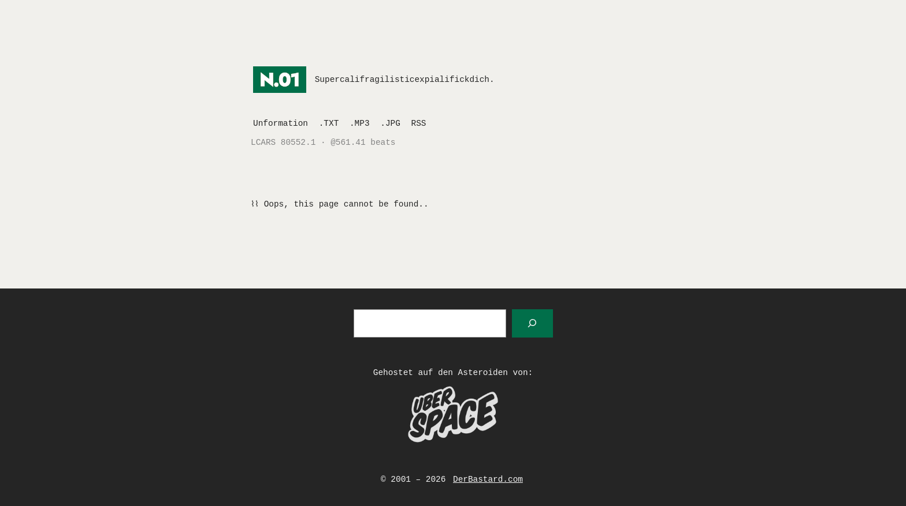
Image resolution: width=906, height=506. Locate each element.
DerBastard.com (488, 479)
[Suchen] (532, 323)
